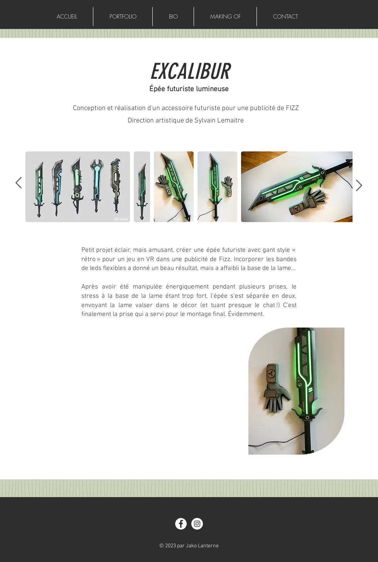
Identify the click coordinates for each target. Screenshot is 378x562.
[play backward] (35, 186)
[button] (77, 186)
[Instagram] (197, 524)
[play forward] (343, 186)
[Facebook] (181, 524)
